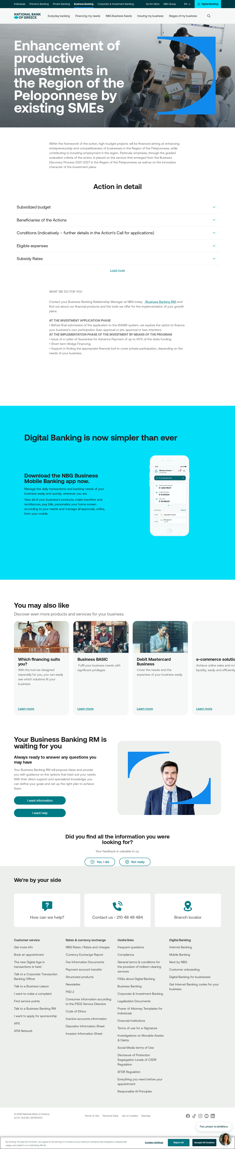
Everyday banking (59, 15)
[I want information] (40, 800)
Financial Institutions (131, 1020)
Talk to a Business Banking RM (35, 1008)
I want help (40, 813)
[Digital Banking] (208, 4)
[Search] (209, 16)
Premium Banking (39, 4)
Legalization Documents (134, 1001)
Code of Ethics (76, 1011)
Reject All (179, 1142)
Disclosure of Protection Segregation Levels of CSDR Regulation (137, 1059)
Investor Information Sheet (84, 1033)
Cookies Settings (154, 1142)
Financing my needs (87, 15)
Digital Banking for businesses (189, 977)
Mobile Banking (179, 954)
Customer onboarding (184, 969)
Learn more (26, 708)
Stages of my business (183, 15)
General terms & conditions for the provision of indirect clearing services (139, 966)
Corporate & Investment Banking (116, 4)
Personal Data (111, 1115)
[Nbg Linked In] (213, 1116)
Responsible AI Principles (135, 1091)
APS (17, 1023)
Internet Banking (180, 947)
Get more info (23, 947)
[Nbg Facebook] (188, 1116)
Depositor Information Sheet (85, 1026)
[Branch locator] (188, 910)
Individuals (19, 4)
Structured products (80, 977)
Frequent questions (131, 947)
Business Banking (84, 4)
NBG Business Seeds (119, 15)
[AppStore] (24, 527)
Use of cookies (130, 1115)
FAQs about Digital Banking (136, 978)
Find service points (27, 1001)
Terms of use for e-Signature (137, 1028)
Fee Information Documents (85, 962)
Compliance (126, 954)
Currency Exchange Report (84, 954)
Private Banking (61, 4)
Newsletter (73, 984)
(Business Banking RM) (160, 301)
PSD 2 (70, 991)
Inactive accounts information (86, 1018)
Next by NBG (178, 962)
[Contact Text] (117, 910)
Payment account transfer (84, 969)
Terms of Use (92, 1115)
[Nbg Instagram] (200, 1116)
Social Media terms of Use (136, 1047)
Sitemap (145, 1115)
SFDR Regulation (129, 1071)
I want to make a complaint (33, 993)
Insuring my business (150, 15)
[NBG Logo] (27, 16)
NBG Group (170, 4)
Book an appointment (29, 954)
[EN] (187, 4)
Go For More (152, 4)
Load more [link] (117, 270)
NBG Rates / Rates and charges (88, 947)
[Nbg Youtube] (206, 1116)
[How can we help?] (47, 910)
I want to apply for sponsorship (35, 1016)
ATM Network (23, 1030)
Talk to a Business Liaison (31, 986)
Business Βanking (130, 986)
